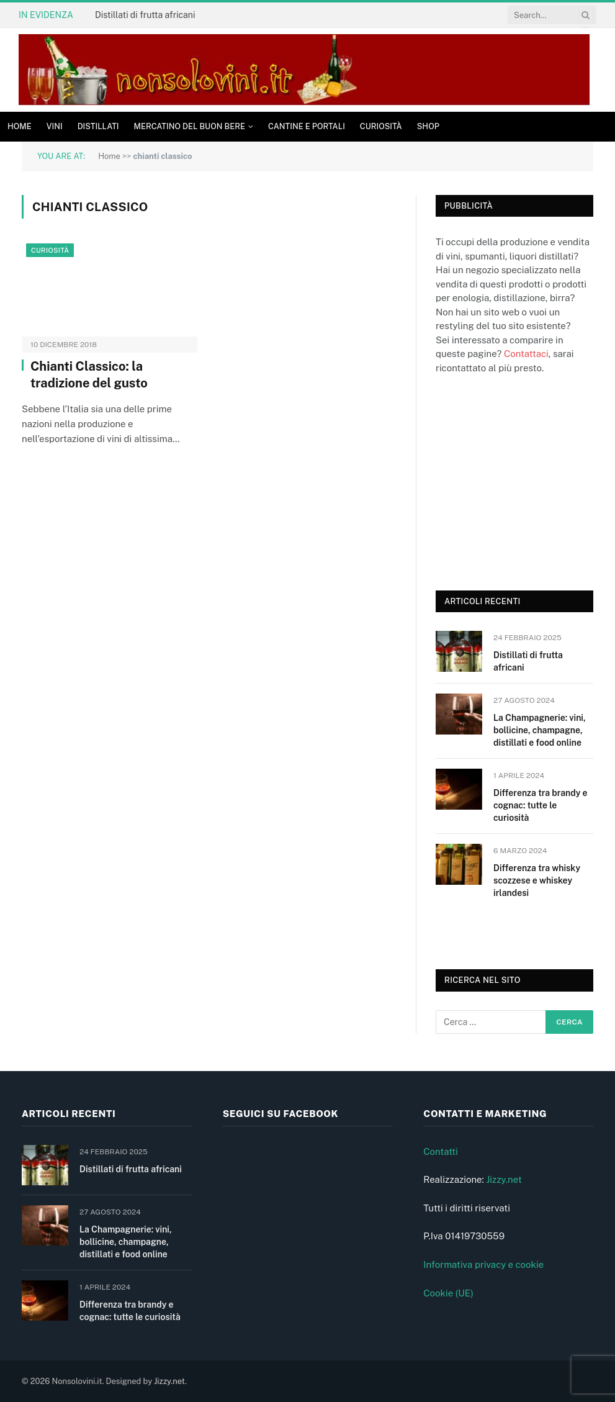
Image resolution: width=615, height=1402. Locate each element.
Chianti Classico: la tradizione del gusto (89, 375)
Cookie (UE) (448, 1293)
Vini (55, 126)
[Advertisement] (525, 480)
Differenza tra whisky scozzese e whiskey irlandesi (536, 880)
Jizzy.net (503, 1179)
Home (19, 126)
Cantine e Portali (306, 126)
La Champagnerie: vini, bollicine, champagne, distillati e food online (539, 730)
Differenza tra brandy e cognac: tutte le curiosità (540, 805)
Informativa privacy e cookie (483, 1264)
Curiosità (381, 126)
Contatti (440, 1151)
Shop (428, 126)
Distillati (98, 126)
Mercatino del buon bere (189, 126)
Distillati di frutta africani (145, 15)
